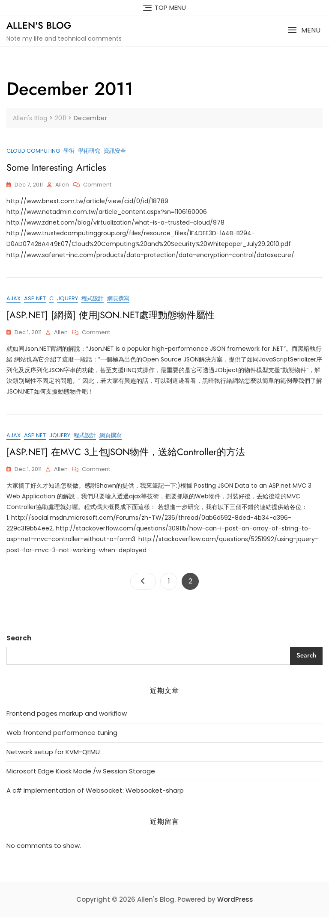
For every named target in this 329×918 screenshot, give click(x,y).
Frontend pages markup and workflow (66, 713)
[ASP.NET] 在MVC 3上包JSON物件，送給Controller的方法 (125, 452)
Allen (62, 185)
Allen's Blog (38, 25)
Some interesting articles (56, 167)
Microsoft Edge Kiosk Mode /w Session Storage (80, 771)
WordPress (235, 899)
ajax (13, 299)
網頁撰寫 (118, 299)
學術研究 (89, 151)
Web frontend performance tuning (61, 732)
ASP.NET (35, 299)
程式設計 (92, 299)
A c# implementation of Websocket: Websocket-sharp (95, 790)
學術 (69, 151)
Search (18, 638)
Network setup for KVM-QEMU (53, 752)
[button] (303, 30)
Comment (97, 185)
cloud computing (33, 151)
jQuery (67, 299)
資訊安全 (115, 151)
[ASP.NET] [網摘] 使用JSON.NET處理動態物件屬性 (110, 315)
